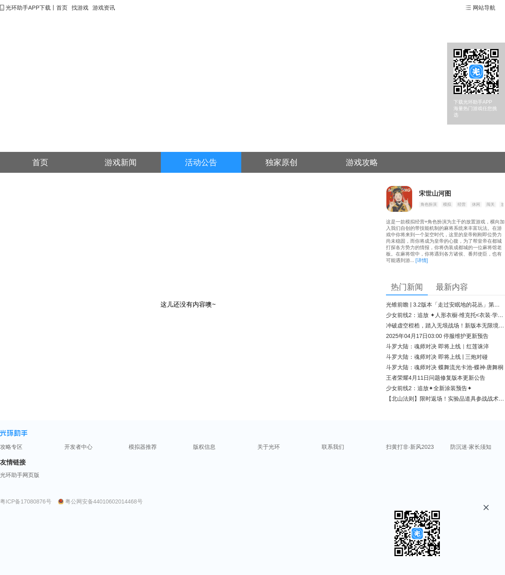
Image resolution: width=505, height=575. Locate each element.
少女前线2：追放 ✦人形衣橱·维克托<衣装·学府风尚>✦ (445, 315)
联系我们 (333, 447)
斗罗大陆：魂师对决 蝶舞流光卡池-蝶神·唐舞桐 (444, 367)
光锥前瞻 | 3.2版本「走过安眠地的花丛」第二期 (445, 304)
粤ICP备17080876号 (25, 501)
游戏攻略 (362, 162)
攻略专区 (11, 447)
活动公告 (201, 162)
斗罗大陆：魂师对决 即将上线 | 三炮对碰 (437, 357)
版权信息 (204, 447)
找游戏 (80, 7)
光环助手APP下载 (28, 7)
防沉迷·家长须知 (470, 447)
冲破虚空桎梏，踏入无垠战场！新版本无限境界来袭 (445, 325)
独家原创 (281, 162)
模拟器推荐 (143, 447)
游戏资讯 (103, 7)
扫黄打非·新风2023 (410, 447)
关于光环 (268, 447)
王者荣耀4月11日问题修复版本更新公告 (435, 378)
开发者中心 (78, 447)
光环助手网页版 (19, 475)
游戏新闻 (121, 162)
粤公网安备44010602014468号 (104, 501)
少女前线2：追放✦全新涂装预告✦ (429, 388)
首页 (62, 7)
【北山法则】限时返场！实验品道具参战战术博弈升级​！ (445, 398)
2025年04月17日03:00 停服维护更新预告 (437, 336)
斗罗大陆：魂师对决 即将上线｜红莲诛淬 (437, 346)
